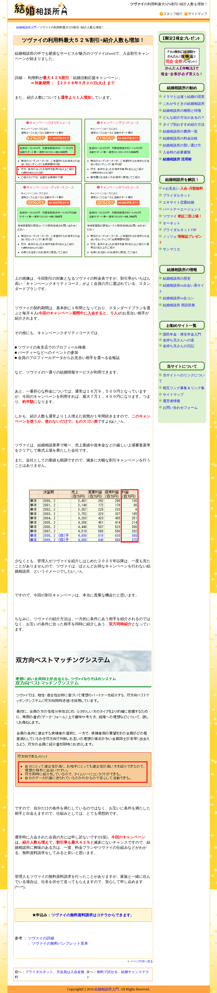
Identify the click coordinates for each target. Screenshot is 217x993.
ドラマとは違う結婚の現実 (184, 97)
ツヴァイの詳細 (41, 938)
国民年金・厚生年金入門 (182, 334)
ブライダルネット (177, 195)
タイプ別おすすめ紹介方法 (184, 124)
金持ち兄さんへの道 (178, 340)
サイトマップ (173, 395)
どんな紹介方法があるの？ (184, 118)
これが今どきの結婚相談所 (184, 104)
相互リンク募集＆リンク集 (184, 388)
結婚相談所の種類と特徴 (182, 111)
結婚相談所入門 (26, 27)
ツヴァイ (170, 216)
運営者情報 (171, 401)
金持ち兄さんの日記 (178, 346)
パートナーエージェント (182, 209)
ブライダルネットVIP (179, 230)
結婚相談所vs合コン (178, 298)
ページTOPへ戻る (140, 961)
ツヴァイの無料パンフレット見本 (60, 943)
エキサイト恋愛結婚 (178, 202)
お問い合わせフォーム (180, 408)
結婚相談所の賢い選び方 (182, 145)
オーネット (171, 223)
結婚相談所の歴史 (177, 278)
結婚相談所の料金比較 (180, 138)
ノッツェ (170, 236)
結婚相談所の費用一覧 (180, 131)
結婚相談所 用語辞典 (179, 305)
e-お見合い (171, 188)
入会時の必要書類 (177, 152)
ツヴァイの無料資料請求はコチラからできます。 (92, 915)
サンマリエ (171, 249)
